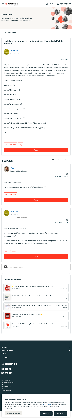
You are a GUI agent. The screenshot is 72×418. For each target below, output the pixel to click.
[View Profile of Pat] (12, 168)
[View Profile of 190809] (14, 50)
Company (4, 357)
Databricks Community (11, 4)
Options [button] (67, 32)
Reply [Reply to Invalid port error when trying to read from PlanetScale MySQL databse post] (36, 150)
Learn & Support (7, 350)
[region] (36, 405)
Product (4, 347)
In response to (22, 217)
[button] (6, 145)
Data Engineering (10, 32)
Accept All (60, 413)
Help (51, 4)
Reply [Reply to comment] (36, 200)
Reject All (46, 413)
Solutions (4, 354)
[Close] (67, 396)
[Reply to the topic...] (38, 267)
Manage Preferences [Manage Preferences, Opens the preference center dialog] (13, 413)
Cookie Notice (46, 404)
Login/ (65, 4)
